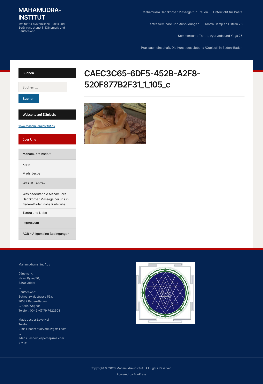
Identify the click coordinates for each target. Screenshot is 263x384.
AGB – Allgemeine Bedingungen (46, 234)
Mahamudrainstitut (37, 154)
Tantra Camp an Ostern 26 (223, 24)
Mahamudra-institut (39, 13)
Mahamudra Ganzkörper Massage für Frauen (175, 12)
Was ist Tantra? (34, 183)
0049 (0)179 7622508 (45, 310)
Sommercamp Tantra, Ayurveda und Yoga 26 (210, 36)
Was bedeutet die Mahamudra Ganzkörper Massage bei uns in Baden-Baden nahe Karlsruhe (46, 199)
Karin (26, 165)
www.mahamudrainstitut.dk (36, 126)
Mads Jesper (32, 173)
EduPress (140, 374)
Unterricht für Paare (227, 12)
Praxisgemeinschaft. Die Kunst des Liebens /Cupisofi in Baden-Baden (191, 48)
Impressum (31, 223)
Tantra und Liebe (35, 213)
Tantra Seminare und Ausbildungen (173, 24)
